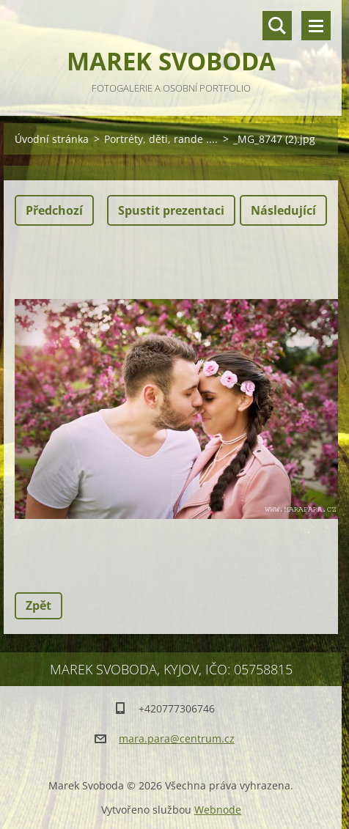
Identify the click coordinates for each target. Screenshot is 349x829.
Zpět (38, 605)
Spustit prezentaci (171, 210)
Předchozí (54, 210)
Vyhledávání (277, 25)
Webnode (217, 810)
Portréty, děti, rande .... (161, 139)
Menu (316, 25)
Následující (283, 210)
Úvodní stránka (52, 139)
